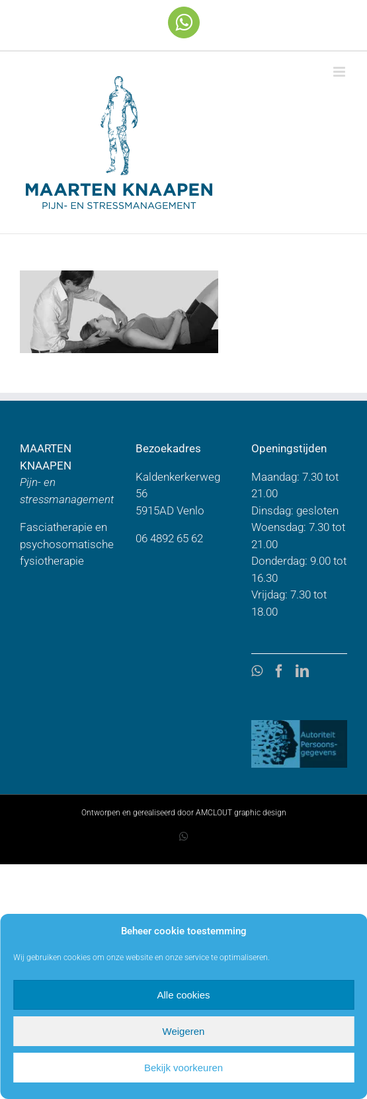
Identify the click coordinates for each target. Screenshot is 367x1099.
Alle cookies (183, 994)
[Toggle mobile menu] (340, 72)
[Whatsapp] (257, 671)
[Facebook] (279, 671)
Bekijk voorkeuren (183, 1067)
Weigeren (184, 1031)
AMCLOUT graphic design (241, 812)
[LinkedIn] (302, 671)
